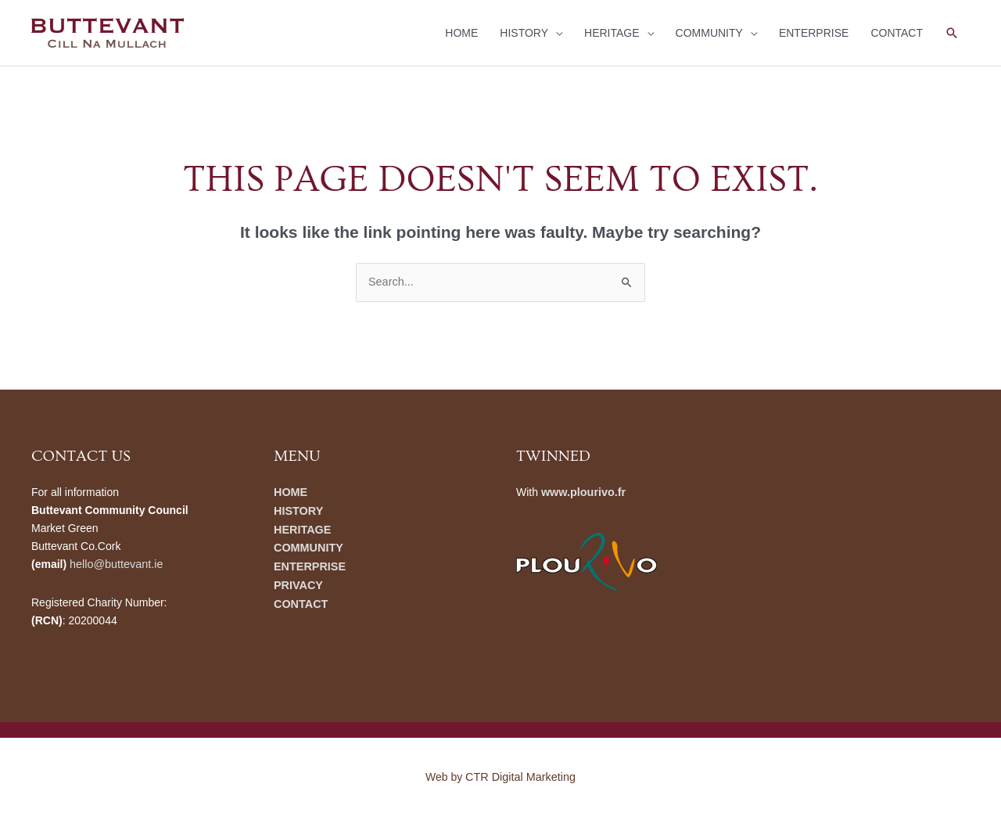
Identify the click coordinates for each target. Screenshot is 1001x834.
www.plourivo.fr (582, 491)
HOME (461, 33)
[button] (952, 33)
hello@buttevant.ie (115, 564)
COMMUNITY (709, 33)
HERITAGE (612, 33)
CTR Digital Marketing (520, 775)
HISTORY (524, 33)
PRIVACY (297, 582)
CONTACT (896, 33)
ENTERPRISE (814, 33)
